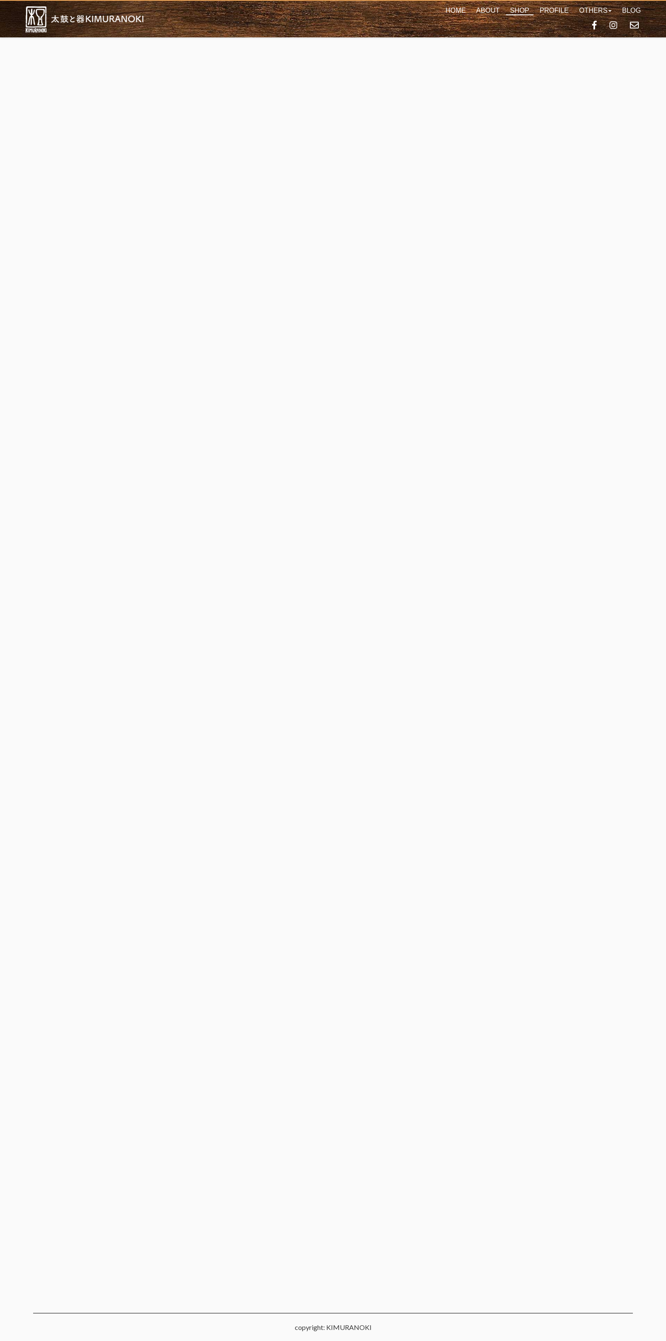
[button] (595, 10)
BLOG (631, 10)
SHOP (519, 10)
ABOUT (488, 10)
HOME (456, 10)
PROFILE (553, 10)
